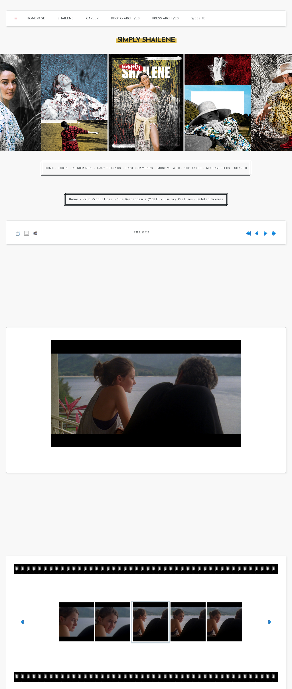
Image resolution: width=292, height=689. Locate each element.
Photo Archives (125, 18)
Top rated (193, 168)
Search (240, 168)
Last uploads (109, 168)
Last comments (139, 168)
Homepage (36, 18)
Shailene (66, 18)
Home (49, 168)
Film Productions (98, 199)
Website (198, 18)
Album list (82, 168)
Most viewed (168, 168)
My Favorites (218, 168)
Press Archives (165, 18)
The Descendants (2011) (138, 199)
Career (92, 18)
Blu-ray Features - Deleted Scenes (193, 199)
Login (63, 168)
